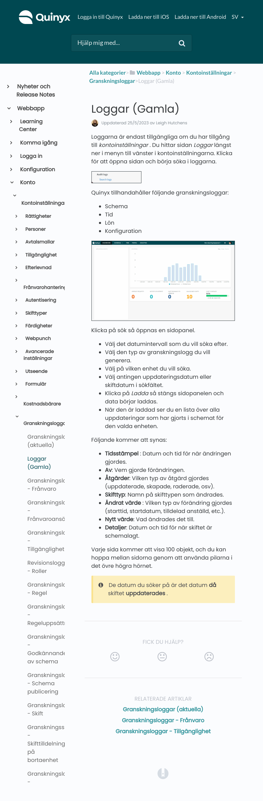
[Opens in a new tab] (163, 773)
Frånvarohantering (41, 287)
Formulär (35, 384)
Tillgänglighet (40, 255)
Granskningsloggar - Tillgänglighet (163, 731)
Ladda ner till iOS (148, 17)
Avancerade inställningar (38, 355)
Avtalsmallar (39, 242)
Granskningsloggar (41, 423)
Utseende (35, 371)
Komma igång (38, 143)
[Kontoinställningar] (209, 73)
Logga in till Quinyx (100, 17)
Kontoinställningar (40, 203)
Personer (35, 229)
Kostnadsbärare (41, 404)
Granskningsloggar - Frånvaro (163, 720)
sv (235, 17)
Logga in (30, 156)
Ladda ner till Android (200, 17)
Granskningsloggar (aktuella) (163, 709)
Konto (27, 182)
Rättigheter (37, 216)
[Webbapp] (145, 73)
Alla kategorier (107, 73)
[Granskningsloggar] (112, 81)
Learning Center (31, 125)
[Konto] (173, 73)
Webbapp (30, 108)
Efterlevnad (37, 267)
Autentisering (40, 300)
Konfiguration (37, 169)
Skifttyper (35, 313)
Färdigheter (38, 326)
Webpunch (37, 338)
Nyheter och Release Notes (35, 91)
